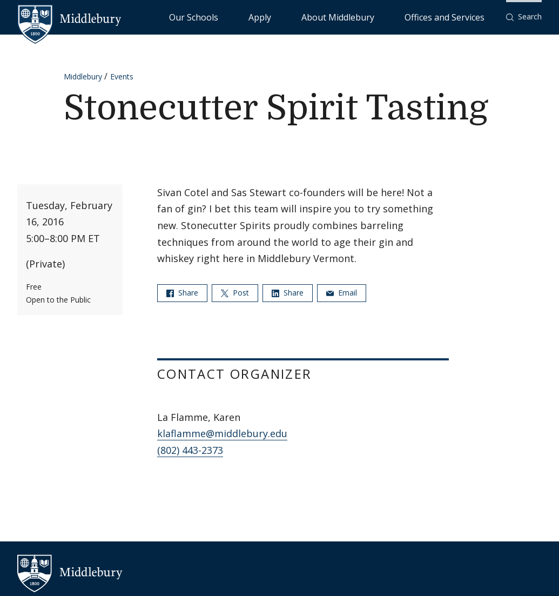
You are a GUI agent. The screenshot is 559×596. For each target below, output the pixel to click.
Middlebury (83, 76)
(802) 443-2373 (190, 450)
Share (182, 292)
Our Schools (281, 16)
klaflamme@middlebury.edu (222, 433)
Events (121, 76)
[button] (524, 17)
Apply (324, 16)
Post (235, 292)
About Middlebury (378, 16)
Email (341, 292)
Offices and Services (457, 16)
